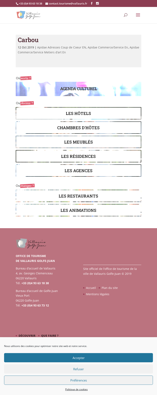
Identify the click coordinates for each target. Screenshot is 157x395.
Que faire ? (49, 336)
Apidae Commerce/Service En (108, 47)
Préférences (78, 380)
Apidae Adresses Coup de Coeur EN (61, 47)
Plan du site (110, 288)
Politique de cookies (76, 389)
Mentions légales (97, 294)
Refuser (78, 369)
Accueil (91, 288)
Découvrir (27, 336)
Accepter (79, 358)
